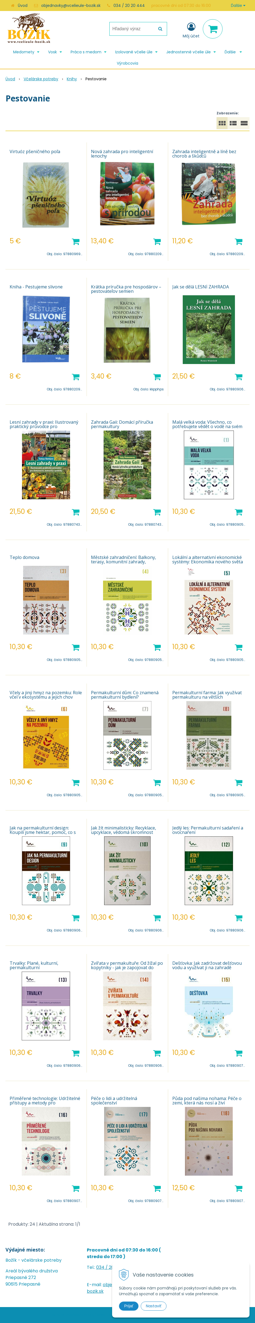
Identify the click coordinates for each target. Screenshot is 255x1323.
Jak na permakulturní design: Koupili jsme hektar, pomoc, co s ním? (43, 832)
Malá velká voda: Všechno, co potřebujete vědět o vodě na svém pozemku (207, 426)
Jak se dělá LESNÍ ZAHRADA (200, 287)
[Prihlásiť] (191, 30)
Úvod (22, 5)
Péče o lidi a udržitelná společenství (114, 1100)
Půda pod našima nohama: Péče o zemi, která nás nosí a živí (207, 1100)
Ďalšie (238, 5)
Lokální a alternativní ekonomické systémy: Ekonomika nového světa (207, 559)
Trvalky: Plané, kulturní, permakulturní (34, 965)
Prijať (128, 1306)
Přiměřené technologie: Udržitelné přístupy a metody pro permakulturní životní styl (45, 1102)
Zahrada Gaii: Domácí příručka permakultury (122, 424)
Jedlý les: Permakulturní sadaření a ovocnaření (207, 830)
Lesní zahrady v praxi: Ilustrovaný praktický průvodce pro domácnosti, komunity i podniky (44, 426)
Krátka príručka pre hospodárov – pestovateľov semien (126, 289)
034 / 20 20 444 (129, 5)
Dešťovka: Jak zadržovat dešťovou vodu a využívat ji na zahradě (207, 965)
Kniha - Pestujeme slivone (36, 287)
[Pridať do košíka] (75, 241)
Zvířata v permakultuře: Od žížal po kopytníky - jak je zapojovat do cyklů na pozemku (127, 967)
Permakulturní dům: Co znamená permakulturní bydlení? (125, 695)
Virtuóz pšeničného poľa (35, 151)
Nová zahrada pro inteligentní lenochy (122, 153)
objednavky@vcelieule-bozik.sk (71, 5)
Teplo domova (24, 557)
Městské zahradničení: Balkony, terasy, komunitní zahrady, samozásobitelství (123, 561)
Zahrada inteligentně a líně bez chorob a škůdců (204, 153)
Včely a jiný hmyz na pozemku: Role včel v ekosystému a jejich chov (46, 695)
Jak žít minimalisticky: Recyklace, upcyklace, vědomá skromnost (123, 830)
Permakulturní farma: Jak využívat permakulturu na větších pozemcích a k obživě (207, 697)
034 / (102, 1267)
